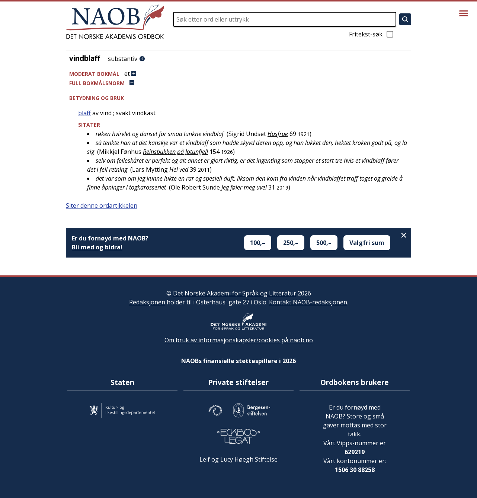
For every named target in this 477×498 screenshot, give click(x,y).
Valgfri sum (366, 243)
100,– (257, 243)
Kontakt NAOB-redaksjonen (308, 302)
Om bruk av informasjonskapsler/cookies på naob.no (238, 340)
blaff (84, 113)
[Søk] (405, 19)
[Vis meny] (463, 13)
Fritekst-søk (371, 34)
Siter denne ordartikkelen (101, 205)
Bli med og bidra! (97, 247)
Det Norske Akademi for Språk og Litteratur (234, 293)
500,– (324, 243)
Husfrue (278, 134)
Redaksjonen (147, 302)
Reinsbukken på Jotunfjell (175, 152)
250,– (290, 243)
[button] (238, 73)
